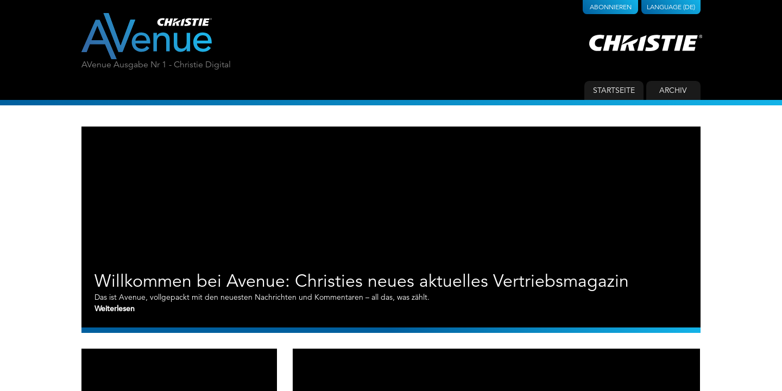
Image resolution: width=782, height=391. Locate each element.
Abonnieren (611, 7)
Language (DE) (671, 7)
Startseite (614, 90)
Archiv (673, 90)
